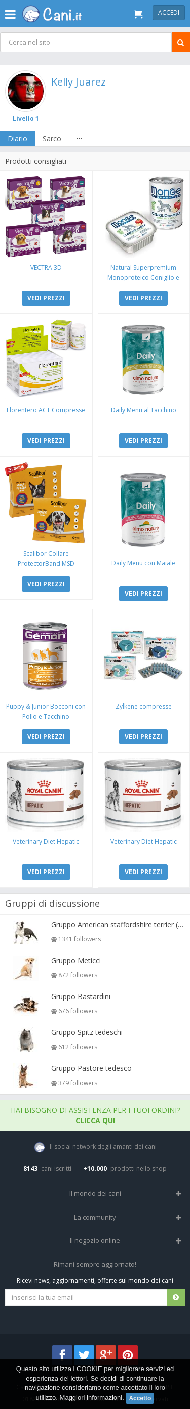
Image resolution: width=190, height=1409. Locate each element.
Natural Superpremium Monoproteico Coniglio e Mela (143, 277)
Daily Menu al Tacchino (143, 410)
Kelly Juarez (78, 82)
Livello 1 (26, 118)
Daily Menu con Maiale (143, 563)
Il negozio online (95, 1240)
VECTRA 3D (46, 267)
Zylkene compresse (144, 706)
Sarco (52, 138)
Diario (17, 138)
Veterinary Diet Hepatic (46, 841)
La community (95, 1217)
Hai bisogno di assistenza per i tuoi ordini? (95, 1115)
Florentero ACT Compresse (46, 410)
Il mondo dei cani (95, 1193)
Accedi (168, 12)
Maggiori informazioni (91, 1397)
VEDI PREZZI (46, 298)
